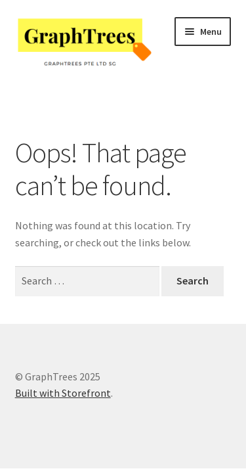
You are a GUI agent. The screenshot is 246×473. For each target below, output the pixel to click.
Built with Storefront (63, 392)
